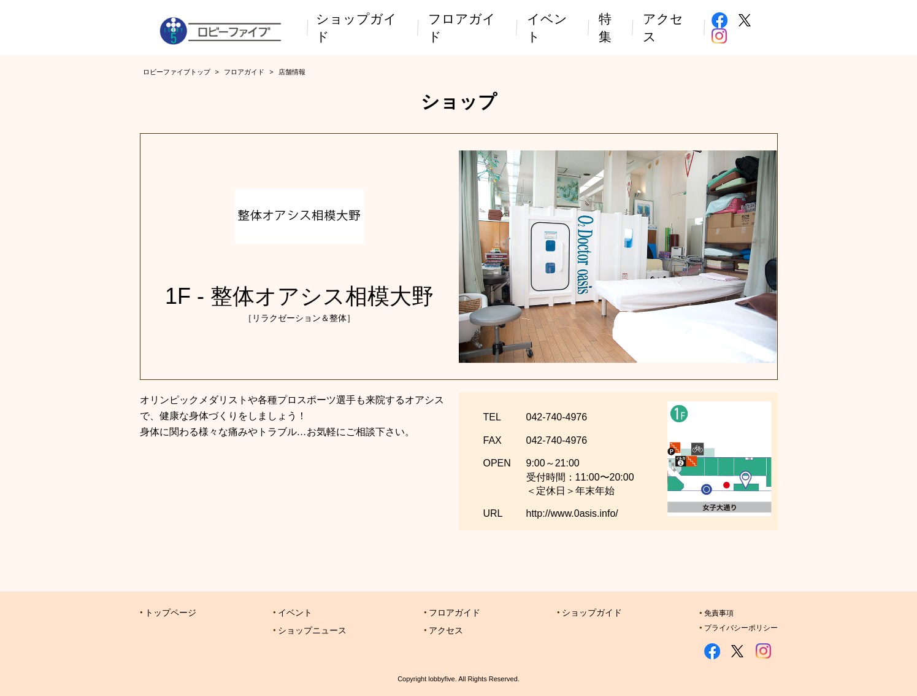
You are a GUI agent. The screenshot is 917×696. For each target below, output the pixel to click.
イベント (295, 612)
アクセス (446, 630)
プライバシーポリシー (741, 628)
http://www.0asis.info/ (572, 513)
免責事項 (719, 613)
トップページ (170, 612)
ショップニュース (312, 630)
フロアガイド (244, 71)
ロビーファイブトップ (176, 71)
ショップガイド (592, 612)
